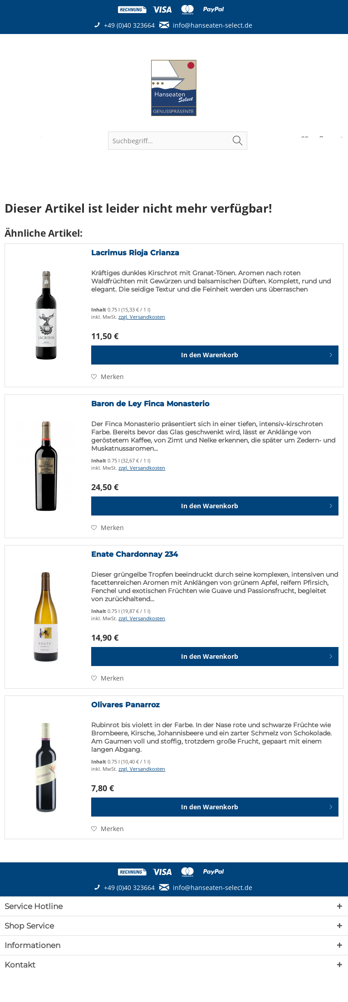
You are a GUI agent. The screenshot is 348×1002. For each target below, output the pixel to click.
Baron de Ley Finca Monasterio (150, 403)
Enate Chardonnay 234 (134, 554)
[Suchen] (237, 140)
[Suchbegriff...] (177, 140)
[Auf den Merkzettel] (107, 376)
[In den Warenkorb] (214, 355)
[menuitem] (177, 140)
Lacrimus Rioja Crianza (135, 252)
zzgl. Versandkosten (141, 316)
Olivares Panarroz (125, 704)
